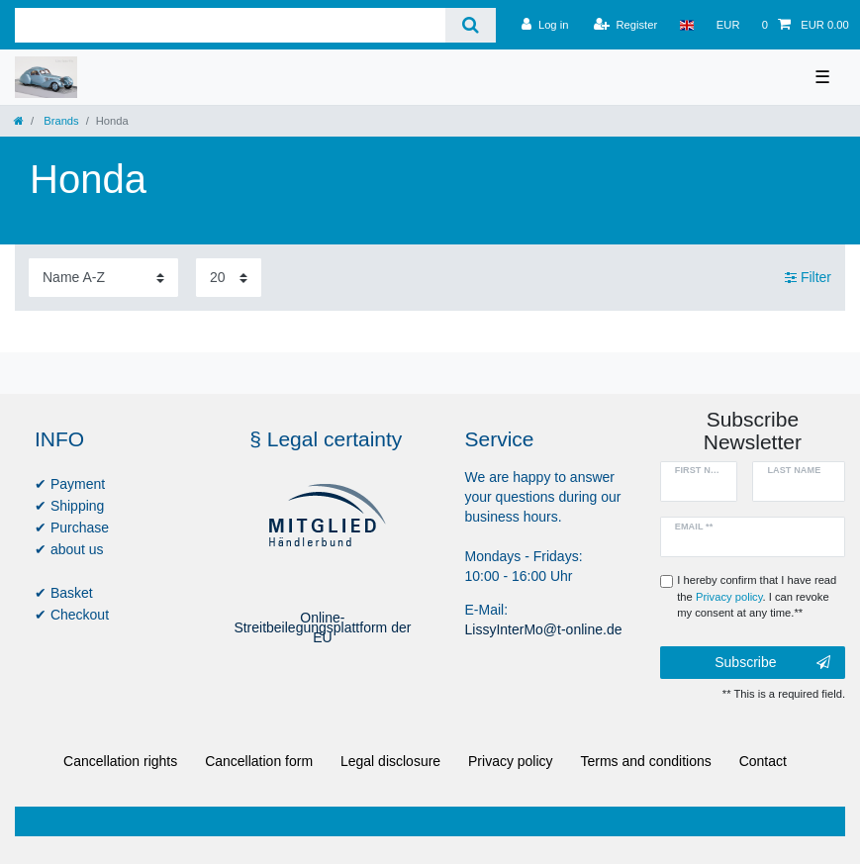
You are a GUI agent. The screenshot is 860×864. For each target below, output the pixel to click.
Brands (60, 121)
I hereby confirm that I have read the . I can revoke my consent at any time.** (756, 597)
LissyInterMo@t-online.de (543, 629)
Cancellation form (259, 761)
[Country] (686, 24)
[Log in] (545, 24)
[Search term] (230, 25)
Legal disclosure (390, 761)
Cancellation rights (120, 761)
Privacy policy (510, 761)
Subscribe (772, 663)
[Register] (626, 24)
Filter (808, 277)
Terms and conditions (646, 761)
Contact (763, 761)
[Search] (470, 25)
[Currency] (728, 24)
